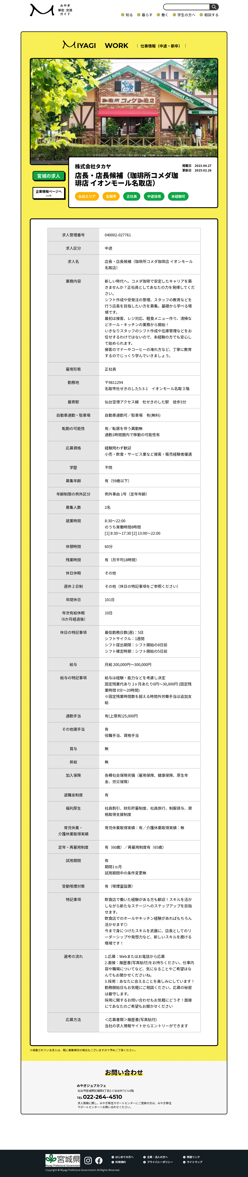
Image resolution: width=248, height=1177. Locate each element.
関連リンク (193, 1157)
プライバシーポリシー (160, 1162)
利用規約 (120, 1162)
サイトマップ (194, 1162)
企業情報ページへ (49, 191)
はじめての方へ (124, 1157)
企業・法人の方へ (157, 1157)
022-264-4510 (102, 1096)
